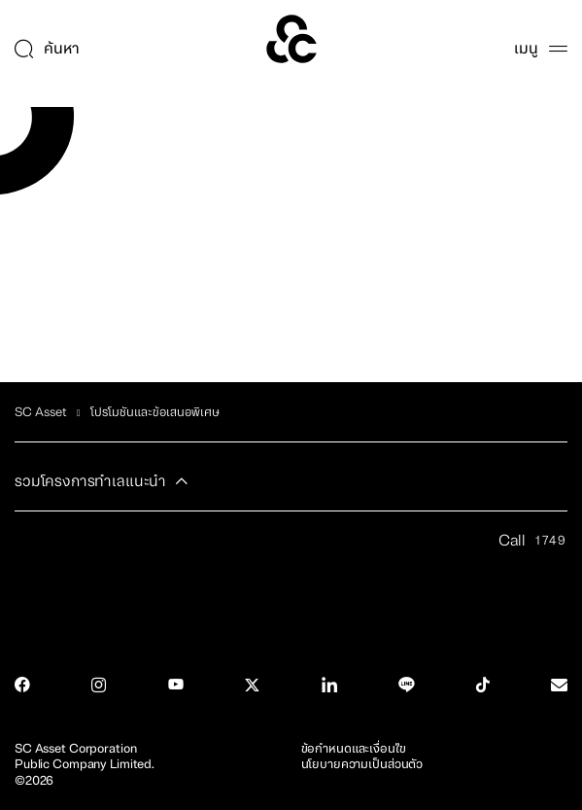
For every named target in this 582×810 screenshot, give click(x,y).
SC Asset (41, 412)
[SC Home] (291, 39)
